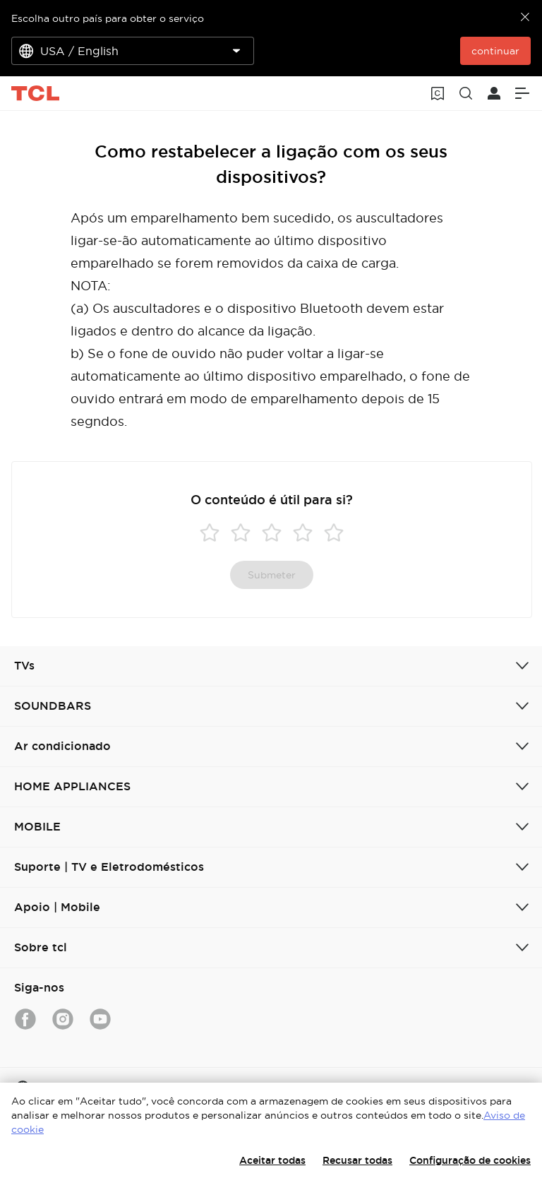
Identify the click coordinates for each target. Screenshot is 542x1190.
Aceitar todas (272, 1160)
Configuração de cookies (470, 1160)
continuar (495, 50)
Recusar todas (357, 1160)
